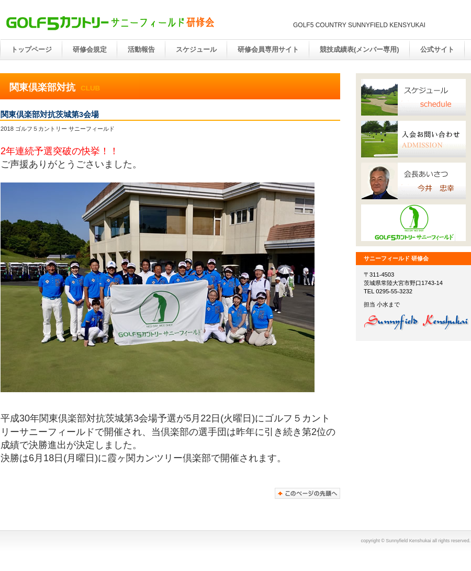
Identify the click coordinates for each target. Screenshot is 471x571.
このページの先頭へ (307, 493)
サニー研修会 (110, 23)
